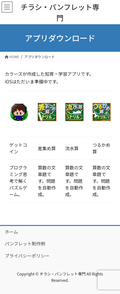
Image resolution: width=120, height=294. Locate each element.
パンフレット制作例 (25, 243)
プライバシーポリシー (27, 255)
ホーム (11, 231)
